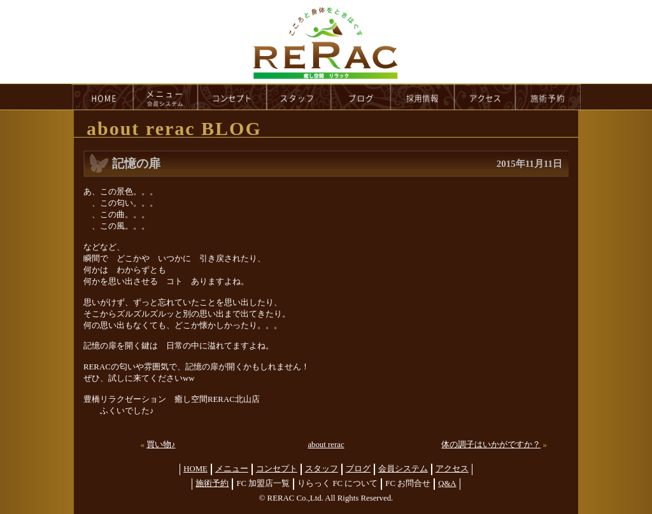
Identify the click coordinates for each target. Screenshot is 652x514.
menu (165, 97)
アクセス (452, 468)
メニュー (231, 468)
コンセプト (276, 468)
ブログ (358, 468)
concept (232, 97)
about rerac (326, 444)
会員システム (403, 468)
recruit (423, 97)
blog (361, 97)
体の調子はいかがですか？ (491, 444)
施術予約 (212, 483)
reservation (548, 97)
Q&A (447, 483)
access (485, 97)
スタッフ (321, 468)
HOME (102, 97)
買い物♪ (160, 444)
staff (298, 97)
